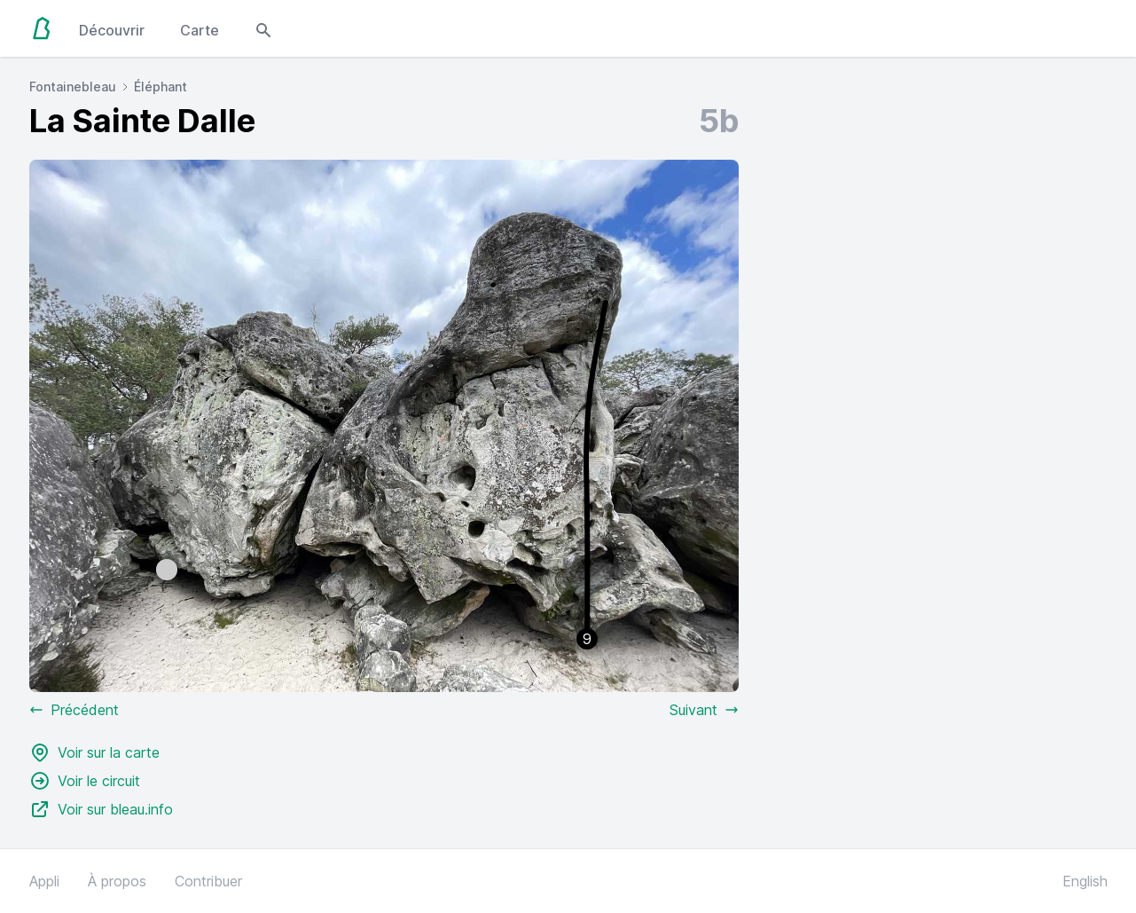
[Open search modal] (263, 28)
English (1085, 881)
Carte (199, 30)
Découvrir (112, 30)
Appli (44, 881)
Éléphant (160, 86)
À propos (117, 881)
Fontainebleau (72, 86)
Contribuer (208, 881)
